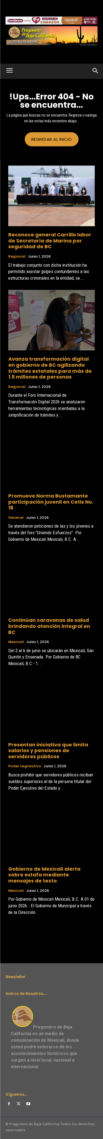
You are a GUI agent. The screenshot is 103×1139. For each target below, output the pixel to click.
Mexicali (16, 642)
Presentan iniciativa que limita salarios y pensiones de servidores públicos (48, 750)
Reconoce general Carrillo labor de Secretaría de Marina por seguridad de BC (49, 240)
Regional (17, 256)
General (16, 517)
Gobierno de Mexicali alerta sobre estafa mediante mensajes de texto (44, 874)
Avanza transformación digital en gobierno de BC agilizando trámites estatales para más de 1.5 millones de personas (50, 367)
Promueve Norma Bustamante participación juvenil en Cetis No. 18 (50, 501)
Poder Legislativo (24, 766)
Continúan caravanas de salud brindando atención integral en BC (49, 626)
